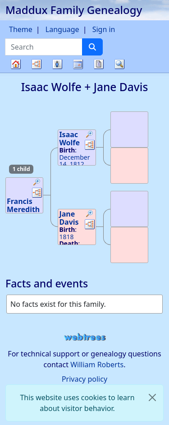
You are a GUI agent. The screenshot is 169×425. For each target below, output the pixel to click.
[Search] (92, 46)
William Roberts (96, 365)
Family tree (16, 72)
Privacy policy (84, 379)
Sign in (103, 29)
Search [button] (119, 64)
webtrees (84, 337)
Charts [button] (36, 64)
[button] (37, 183)
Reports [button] (99, 64)
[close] (152, 397)
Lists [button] (57, 64)
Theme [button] (20, 29)
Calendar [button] (78, 64)
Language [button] (62, 29)
